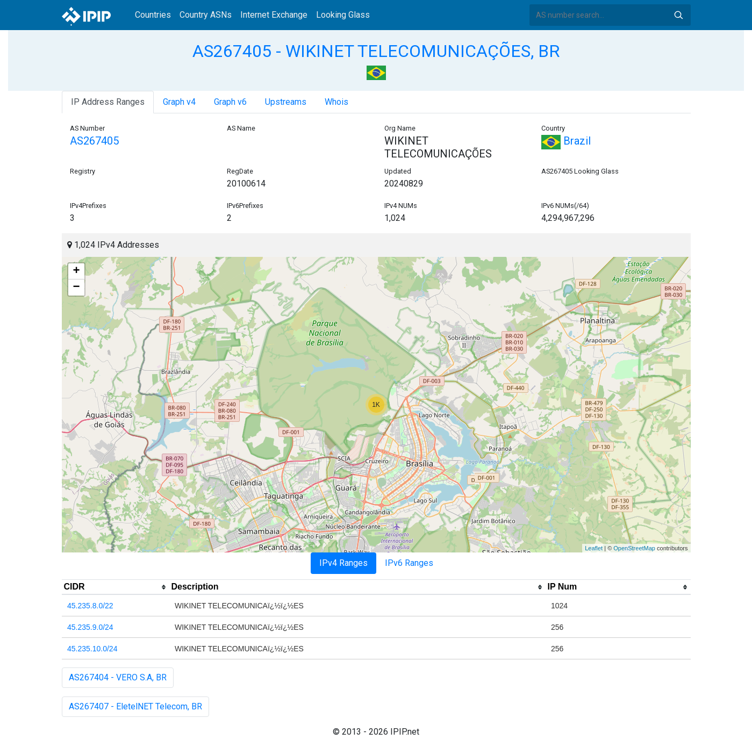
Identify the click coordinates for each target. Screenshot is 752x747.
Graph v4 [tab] (179, 102)
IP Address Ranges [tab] (108, 102)
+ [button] (76, 271)
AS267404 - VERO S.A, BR (118, 677)
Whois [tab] (336, 102)
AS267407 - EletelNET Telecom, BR (135, 706)
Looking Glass (343, 15)
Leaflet (594, 548)
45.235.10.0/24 (92, 648)
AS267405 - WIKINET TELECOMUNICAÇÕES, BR (376, 51)
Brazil (566, 140)
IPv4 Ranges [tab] (343, 563)
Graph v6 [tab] (230, 102)
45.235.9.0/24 (90, 627)
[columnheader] (115, 587)
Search (678, 15)
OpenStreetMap (634, 548)
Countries (153, 15)
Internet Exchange (273, 15)
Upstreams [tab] (285, 102)
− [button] (76, 287)
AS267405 (94, 140)
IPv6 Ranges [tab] (409, 563)
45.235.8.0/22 (90, 605)
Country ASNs (206, 15)
